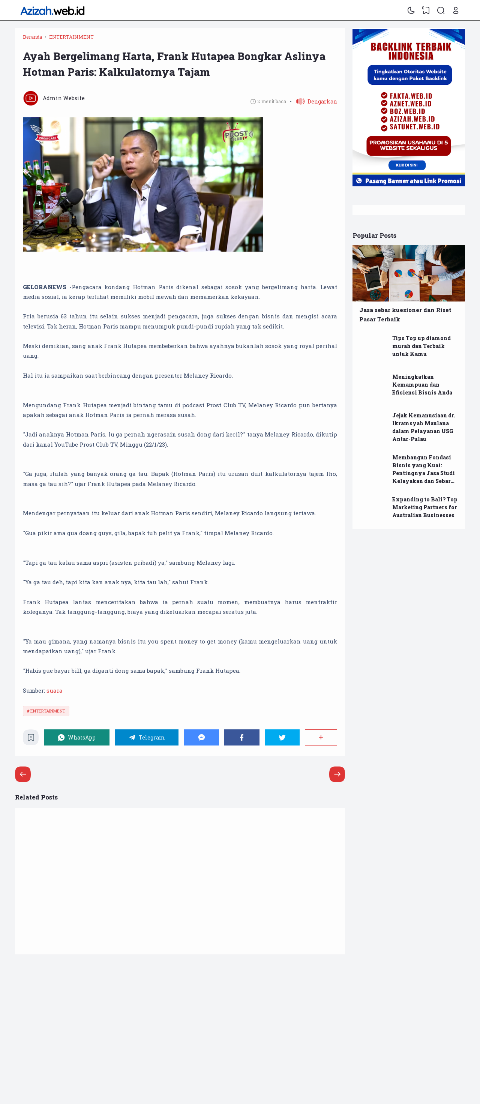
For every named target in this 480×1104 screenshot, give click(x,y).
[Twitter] (282, 737)
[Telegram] (147, 737)
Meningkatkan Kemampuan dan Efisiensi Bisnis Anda (422, 384)
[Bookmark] (31, 739)
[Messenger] (201, 737)
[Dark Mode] (411, 10)
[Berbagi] (321, 737)
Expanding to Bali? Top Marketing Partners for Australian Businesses (425, 507)
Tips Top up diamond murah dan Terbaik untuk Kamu (421, 345)
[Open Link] (456, 10)
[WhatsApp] (77, 737)
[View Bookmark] (426, 10)
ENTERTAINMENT (47, 711)
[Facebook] (242, 737)
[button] (313, 101)
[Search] (441, 10)
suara (54, 690)
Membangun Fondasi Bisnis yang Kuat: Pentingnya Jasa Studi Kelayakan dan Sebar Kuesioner (423, 473)
